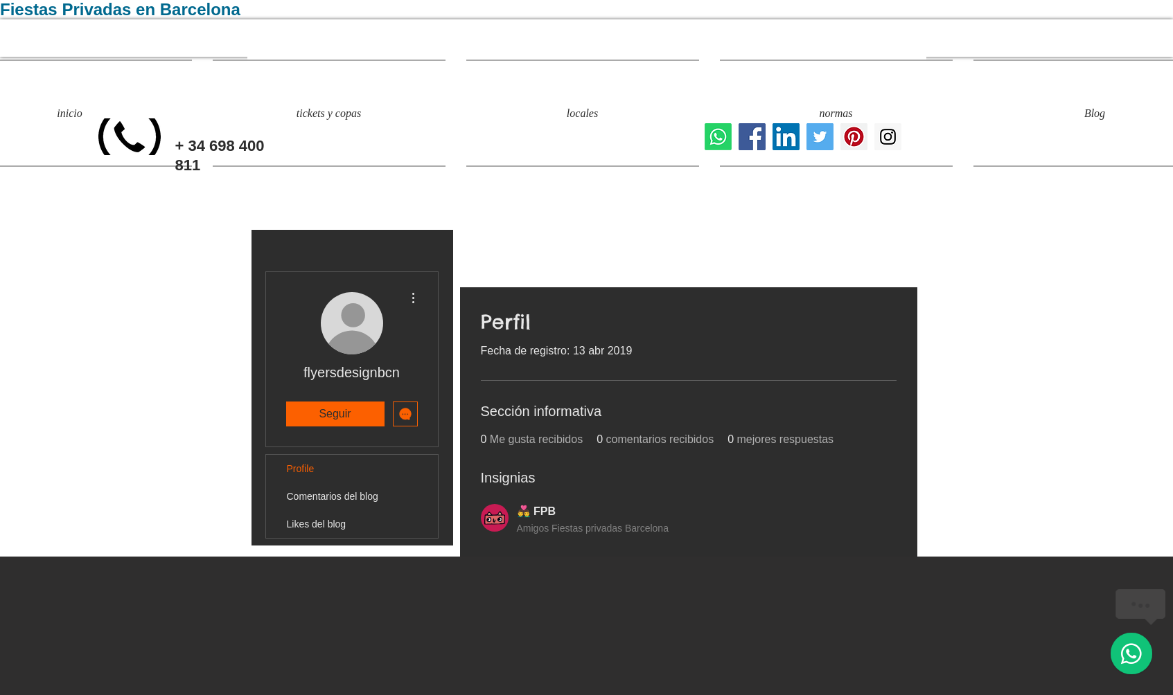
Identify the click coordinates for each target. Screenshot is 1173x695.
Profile (301, 468)
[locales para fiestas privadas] (752, 136)
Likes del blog (316, 524)
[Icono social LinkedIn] (786, 136)
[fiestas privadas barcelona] (820, 136)
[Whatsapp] (718, 136)
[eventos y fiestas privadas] (887, 136)
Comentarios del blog (332, 496)
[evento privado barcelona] (853, 136)
